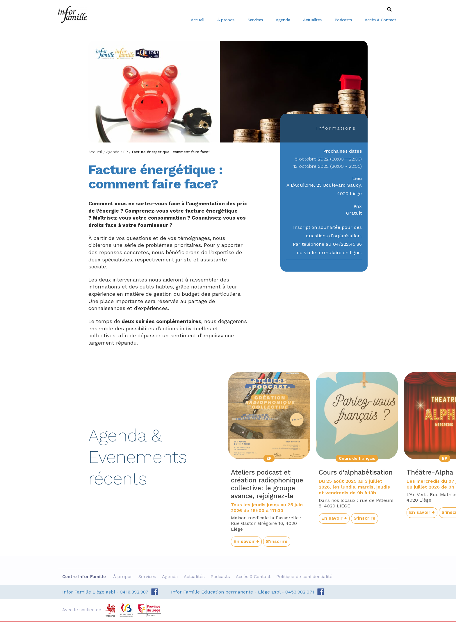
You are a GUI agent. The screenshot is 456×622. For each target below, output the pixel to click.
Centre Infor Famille (72, 14)
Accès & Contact (380, 19)
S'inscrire (277, 541)
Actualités (312, 19)
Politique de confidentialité (305, 576)
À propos (225, 19)
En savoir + (246, 541)
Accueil (197, 19)
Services (255, 19)
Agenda (283, 19)
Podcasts (343, 19)
